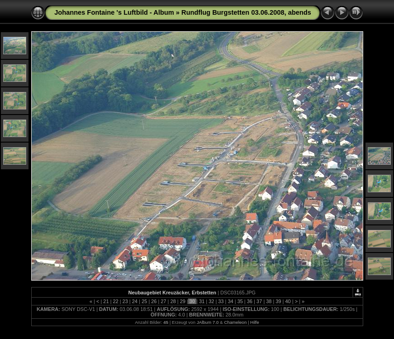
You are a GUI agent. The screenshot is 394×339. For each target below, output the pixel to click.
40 (288, 301)
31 (202, 301)
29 (182, 301)
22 (115, 301)
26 (154, 301)
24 (135, 301)
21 (106, 301)
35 (240, 301)
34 (230, 301)
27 (164, 301)
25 (144, 301)
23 (125, 301)
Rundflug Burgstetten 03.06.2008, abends (246, 12)
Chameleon (235, 322)
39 (278, 301)
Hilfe (254, 322)
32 (211, 301)
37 (259, 301)
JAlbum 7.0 (208, 322)
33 (221, 301)
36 (250, 301)
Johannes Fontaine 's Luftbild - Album (114, 12)
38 (269, 301)
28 (173, 301)
